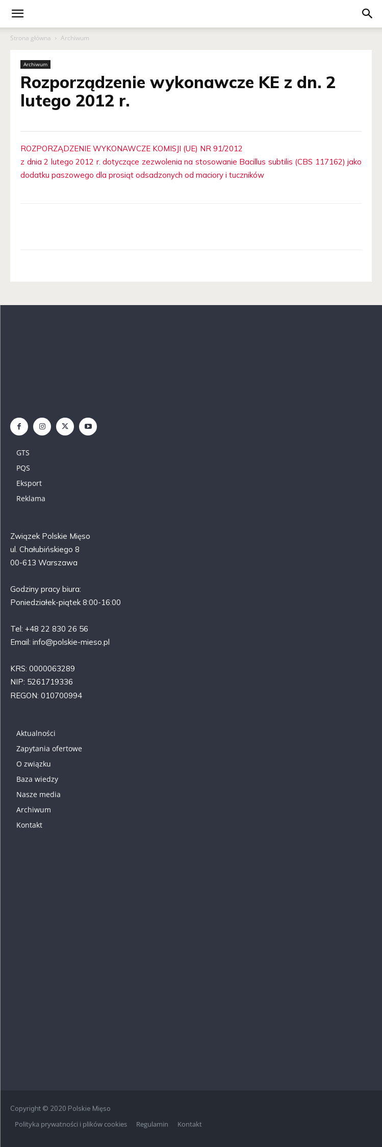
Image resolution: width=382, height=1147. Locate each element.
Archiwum (75, 38)
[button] (367, 14)
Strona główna (30, 38)
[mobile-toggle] (17, 14)
